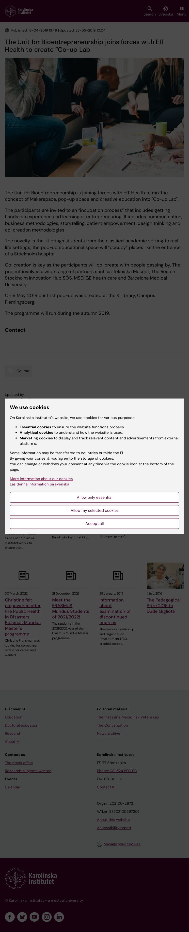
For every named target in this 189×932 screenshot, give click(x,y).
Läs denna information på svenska (39, 484)
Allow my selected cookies (95, 510)
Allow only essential (94, 497)
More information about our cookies (41, 478)
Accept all (94, 523)
